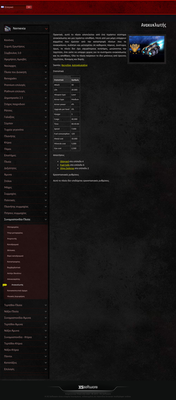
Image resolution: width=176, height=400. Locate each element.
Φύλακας (11, 250)
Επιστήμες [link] (10, 155)
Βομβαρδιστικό (13, 267)
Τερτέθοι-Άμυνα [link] (13, 324)
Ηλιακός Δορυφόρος (16, 296)
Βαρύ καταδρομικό (15, 256)
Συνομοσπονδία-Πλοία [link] (17, 219)
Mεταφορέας (13, 227)
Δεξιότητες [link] (10, 168)
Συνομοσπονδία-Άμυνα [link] (17, 317)
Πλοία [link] (7, 161)
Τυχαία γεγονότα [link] (14, 129)
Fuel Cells (65, 164)
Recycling (66, 65)
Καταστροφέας (13, 261)
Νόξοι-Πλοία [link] (11, 311)
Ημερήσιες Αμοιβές (15, 59)
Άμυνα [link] (8, 174)
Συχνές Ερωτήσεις (14, 46)
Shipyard (64, 161)
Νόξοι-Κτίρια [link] (11, 349)
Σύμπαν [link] (8, 123)
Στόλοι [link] (8, 181)
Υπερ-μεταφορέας (15, 233)
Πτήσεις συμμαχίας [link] (15, 213)
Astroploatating (79, 65)
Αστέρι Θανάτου (14, 273)
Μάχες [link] (8, 187)
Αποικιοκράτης (13, 279)
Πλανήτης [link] (9, 136)
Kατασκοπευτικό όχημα (17, 290)
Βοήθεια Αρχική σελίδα (88, 7)
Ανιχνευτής (12, 238)
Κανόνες (9, 40)
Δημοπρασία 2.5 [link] (13, 97)
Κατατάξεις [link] (10, 362)
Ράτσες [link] (8, 110)
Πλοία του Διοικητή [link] (15, 72)
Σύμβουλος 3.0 (12, 53)
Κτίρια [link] (7, 142)
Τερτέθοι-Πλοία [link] (13, 305)
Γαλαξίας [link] (9, 117)
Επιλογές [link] (9, 369)
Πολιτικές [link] (9, 200)
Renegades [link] (10, 78)
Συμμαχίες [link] (10, 193)
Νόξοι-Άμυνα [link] (11, 330)
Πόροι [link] (7, 149)
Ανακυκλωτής (17, 285)
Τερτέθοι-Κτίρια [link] (13, 343)
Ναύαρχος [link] (10, 65)
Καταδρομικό (12, 244)
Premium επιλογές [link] (14, 85)
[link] (26, 374)
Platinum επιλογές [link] (14, 91)
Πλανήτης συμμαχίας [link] (16, 206)
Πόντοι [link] (8, 356)
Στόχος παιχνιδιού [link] (14, 104)
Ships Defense (67, 168)
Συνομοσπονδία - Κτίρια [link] (18, 337)
